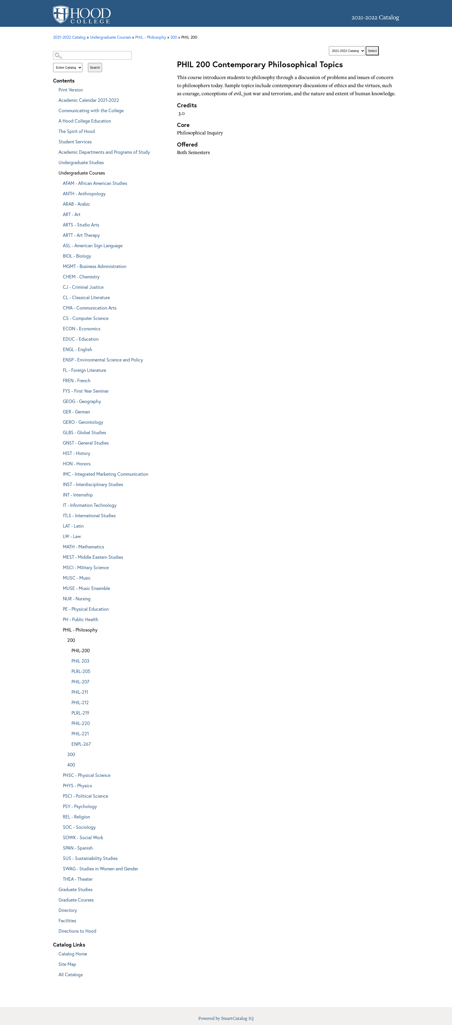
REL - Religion (76, 817)
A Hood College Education (85, 121)
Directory (68, 910)
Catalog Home (73, 954)
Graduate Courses (76, 900)
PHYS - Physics (77, 785)
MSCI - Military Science (86, 567)
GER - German (76, 411)
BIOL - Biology (77, 256)
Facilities (67, 920)
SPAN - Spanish (78, 848)
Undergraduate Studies (81, 162)
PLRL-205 (80, 671)
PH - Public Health (80, 619)
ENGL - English (77, 349)
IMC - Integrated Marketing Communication (105, 474)
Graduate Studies (76, 889)
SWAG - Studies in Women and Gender (100, 868)
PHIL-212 (80, 702)
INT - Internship (78, 495)
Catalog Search (105, 45)
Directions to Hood (77, 931)
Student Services (75, 141)
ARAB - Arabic (76, 204)
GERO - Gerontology (83, 422)
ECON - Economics (81, 328)
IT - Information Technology (89, 505)
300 (71, 754)
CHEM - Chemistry (81, 276)
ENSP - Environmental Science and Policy (103, 360)
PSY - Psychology (80, 806)
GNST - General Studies (86, 443)
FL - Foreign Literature (84, 370)
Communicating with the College (91, 110)
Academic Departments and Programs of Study (104, 152)
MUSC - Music (77, 578)
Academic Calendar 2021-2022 (89, 100)
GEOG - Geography (82, 401)
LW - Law (72, 536)
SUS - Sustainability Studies (90, 858)
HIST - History (76, 453)
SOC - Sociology (79, 827)
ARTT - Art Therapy (81, 235)
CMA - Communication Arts (89, 308)
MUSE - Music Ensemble (86, 588)
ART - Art (71, 214)
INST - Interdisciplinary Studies (93, 484)
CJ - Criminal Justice (83, 287)
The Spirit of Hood (77, 131)
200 (173, 37)
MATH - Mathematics (83, 547)
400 (71, 765)
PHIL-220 (80, 723)
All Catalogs (71, 974)
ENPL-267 (81, 744)
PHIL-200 (80, 650)
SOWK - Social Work (83, 837)
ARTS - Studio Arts (81, 225)
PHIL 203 (80, 661)
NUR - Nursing (77, 598)
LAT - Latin (73, 526)
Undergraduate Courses (82, 173)
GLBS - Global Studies (84, 432)
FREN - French (77, 380)
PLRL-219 (80, 713)
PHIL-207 (80, 682)
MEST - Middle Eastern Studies (93, 557)
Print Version (71, 90)
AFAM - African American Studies (95, 183)
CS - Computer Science (85, 318)
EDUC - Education (81, 339)
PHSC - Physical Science (86, 775)
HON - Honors (77, 463)
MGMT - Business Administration (94, 266)
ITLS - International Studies (89, 515)
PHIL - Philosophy (80, 630)
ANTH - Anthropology (84, 193)
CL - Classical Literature (86, 297)
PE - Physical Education (86, 609)
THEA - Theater (78, 879)
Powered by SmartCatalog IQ (226, 1018)
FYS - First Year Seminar (86, 391)
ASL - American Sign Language (93, 245)
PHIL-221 (80, 733)
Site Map (67, 964)
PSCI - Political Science (85, 796)
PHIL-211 (79, 692)
